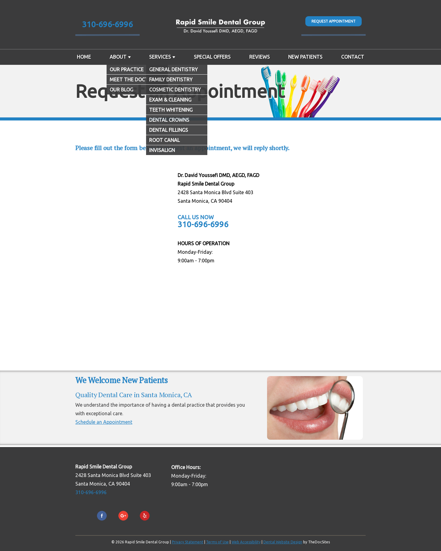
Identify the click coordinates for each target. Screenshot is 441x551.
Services (160, 57)
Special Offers (212, 57)
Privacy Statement (187, 542)
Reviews (259, 57)
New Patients (305, 57)
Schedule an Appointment (103, 422)
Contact (352, 57)
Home (84, 57)
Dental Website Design (282, 542)
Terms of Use (217, 542)
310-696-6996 (107, 24)
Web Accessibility (246, 542)
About (118, 57)
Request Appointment (333, 21)
